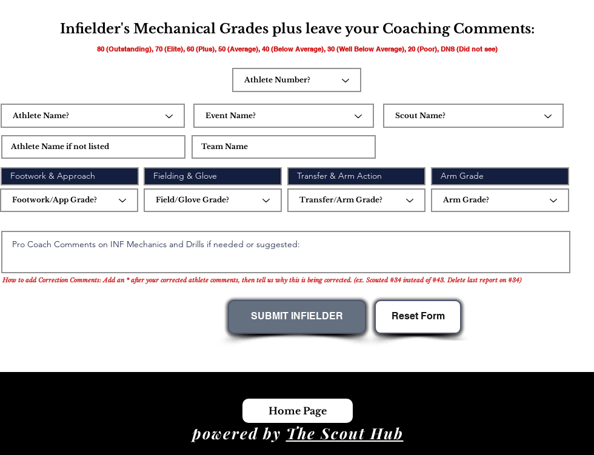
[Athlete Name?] (93, 116)
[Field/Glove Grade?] (213, 200)
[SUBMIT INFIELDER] (297, 317)
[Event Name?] (283, 116)
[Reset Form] (418, 317)
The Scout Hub (345, 433)
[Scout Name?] (473, 116)
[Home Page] (297, 411)
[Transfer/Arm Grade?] (356, 200)
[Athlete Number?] (296, 80)
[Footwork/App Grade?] (69, 200)
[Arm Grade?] (500, 200)
